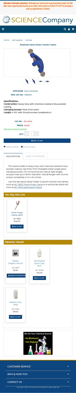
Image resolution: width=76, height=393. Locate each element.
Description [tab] (13, 156)
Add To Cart (17, 227)
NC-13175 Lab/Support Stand (28, 187)
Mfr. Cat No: (17, 95)
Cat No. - (19, 121)
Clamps (28, 40)
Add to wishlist (11, 147)
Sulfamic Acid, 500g (15, 304)
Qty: (21, 134)
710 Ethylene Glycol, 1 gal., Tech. (39, 263)
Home (6, 40)
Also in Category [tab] (35, 156)
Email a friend (28, 147)
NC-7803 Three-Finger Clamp (28, 185)
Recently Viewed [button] (14, 242)
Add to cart (37, 141)
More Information (17, 275)
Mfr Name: (18, 91)
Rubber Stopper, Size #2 (15, 262)
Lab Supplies (17, 40)
